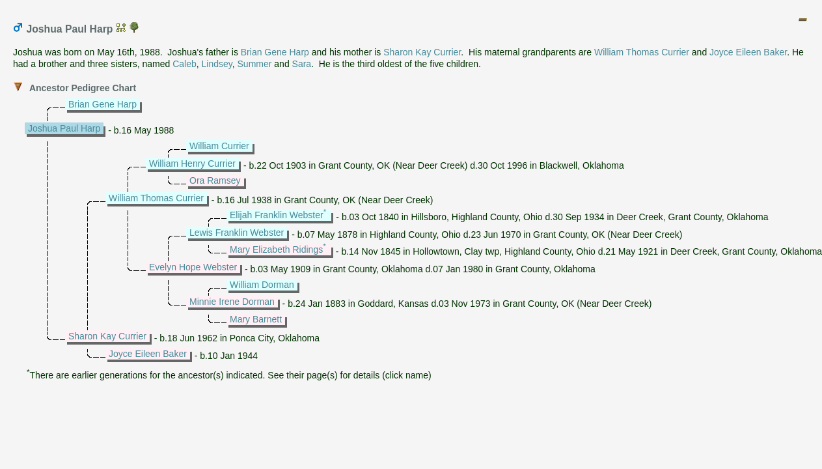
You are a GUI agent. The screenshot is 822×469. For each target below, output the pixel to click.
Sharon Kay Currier (422, 52)
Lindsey (217, 64)
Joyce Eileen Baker (748, 52)
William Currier (219, 146)
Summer (255, 64)
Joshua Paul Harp (64, 128)
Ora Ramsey (215, 180)
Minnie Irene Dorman (232, 301)
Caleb (184, 64)
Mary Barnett (256, 319)
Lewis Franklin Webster (236, 232)
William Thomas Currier (641, 52)
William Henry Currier (192, 163)
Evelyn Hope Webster (193, 267)
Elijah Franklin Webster (276, 215)
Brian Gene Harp (275, 52)
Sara (302, 64)
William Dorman (262, 284)
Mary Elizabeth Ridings (276, 249)
